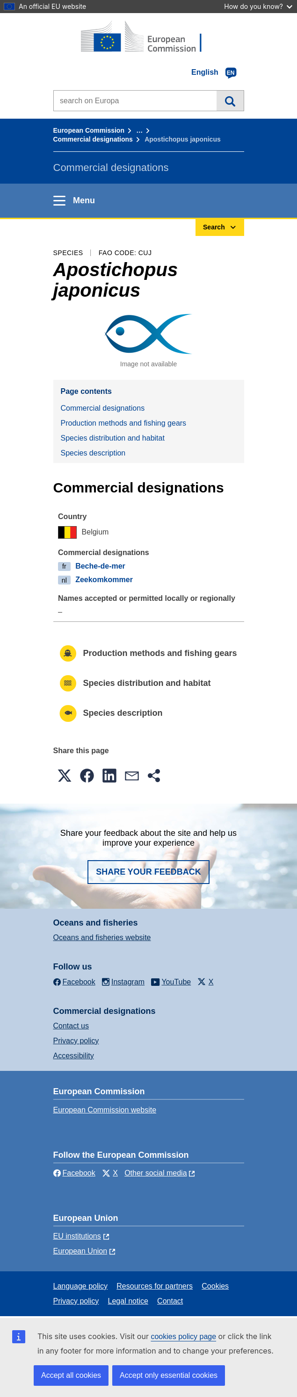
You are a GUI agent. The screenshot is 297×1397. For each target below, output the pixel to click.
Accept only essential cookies (168, 1375)
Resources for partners (154, 1286)
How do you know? (258, 6)
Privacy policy (76, 1041)
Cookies (215, 1286)
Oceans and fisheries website (102, 937)
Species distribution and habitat (113, 438)
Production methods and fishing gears (124, 423)
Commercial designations (93, 139)
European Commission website (105, 1110)
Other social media (155, 1173)
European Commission (88, 130)
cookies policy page (183, 1336)
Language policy (80, 1286)
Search (230, 100)
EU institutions (77, 1236)
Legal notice (128, 1301)
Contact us (71, 1026)
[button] (64, 775)
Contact (170, 1301)
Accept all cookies (71, 1375)
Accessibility (73, 1056)
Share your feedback (148, 872)
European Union (80, 1251)
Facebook (74, 1173)
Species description (93, 453)
